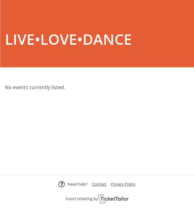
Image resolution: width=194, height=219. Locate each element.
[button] (99, 184)
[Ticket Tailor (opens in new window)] (113, 198)
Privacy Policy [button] (123, 184)
